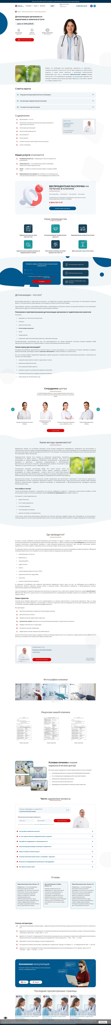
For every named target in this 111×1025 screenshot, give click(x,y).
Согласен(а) (103, 1022)
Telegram (36, 982)
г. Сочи (61, 5)
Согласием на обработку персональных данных (79, 1022)
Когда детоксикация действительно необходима (35, 95)
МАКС (23, 982)
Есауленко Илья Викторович (28, 811)
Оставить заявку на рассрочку (62, 208)
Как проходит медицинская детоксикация (33, 101)
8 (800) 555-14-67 (56, 202)
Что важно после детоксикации (30, 107)
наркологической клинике (78, 74)
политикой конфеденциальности (41, 824)
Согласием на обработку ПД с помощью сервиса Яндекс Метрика (57, 1023)
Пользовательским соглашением (10, 1023)
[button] (53, 701)
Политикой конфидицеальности (29, 1023)
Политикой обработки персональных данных (52, 1022)
